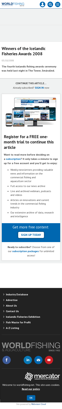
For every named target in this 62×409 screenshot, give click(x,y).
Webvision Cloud (38, 404)
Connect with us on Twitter (17, 360)
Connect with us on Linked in (27, 360)
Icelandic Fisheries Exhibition (23, 316)
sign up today (31, 235)
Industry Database (17, 294)
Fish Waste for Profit (18, 322)
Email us (38, 360)
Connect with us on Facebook (6, 360)
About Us (11, 305)
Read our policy (31, 389)
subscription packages (25, 251)
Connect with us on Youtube (49, 360)
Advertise (12, 300)
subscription (13, 159)
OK (31, 397)
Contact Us (12, 311)
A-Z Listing (12, 328)
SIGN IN (39, 87)
